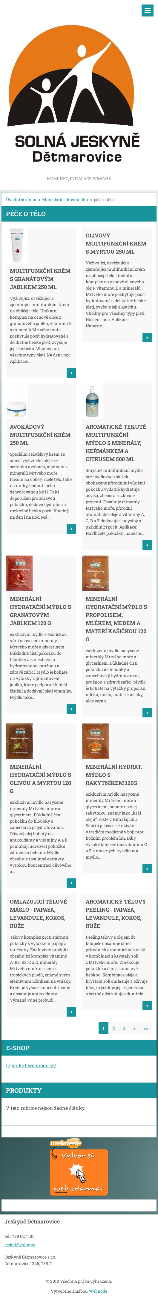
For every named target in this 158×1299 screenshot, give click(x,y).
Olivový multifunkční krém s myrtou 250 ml (116, 243)
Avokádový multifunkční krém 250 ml (40, 434)
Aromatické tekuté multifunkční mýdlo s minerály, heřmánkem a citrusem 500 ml (116, 443)
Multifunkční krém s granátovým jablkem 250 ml (40, 278)
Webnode (98, 1291)
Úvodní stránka (21, 199)
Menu (148, 10)
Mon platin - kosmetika (65, 199)
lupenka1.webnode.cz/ (31, 1065)
